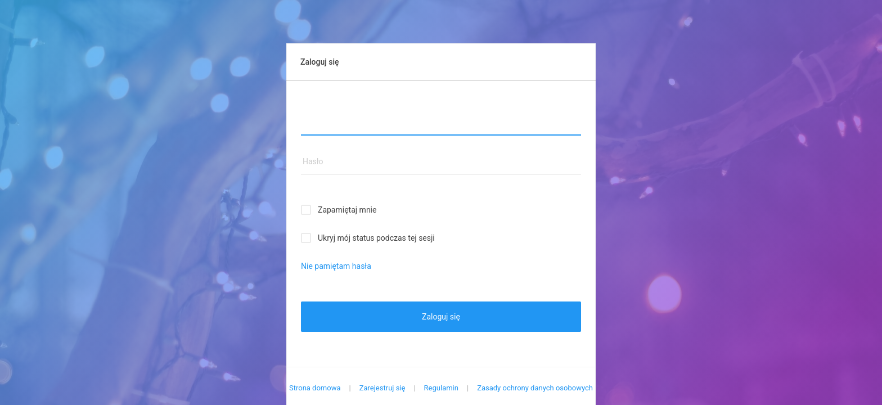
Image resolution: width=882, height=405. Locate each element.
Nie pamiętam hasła (336, 266)
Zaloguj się (441, 316)
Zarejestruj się (382, 388)
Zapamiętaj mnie (347, 209)
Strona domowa (315, 388)
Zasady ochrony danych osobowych (535, 388)
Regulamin (441, 388)
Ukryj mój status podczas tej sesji (376, 237)
